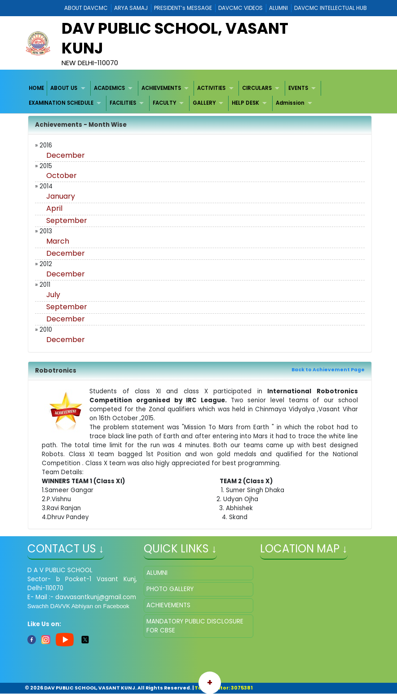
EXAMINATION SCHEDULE (61, 103)
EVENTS (298, 88)
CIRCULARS (257, 88)
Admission (290, 103)
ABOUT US (63, 88)
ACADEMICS (109, 88)
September (66, 220)
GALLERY (204, 103)
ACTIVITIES (211, 88)
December (65, 155)
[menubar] (199, 96)
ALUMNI (278, 8)
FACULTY (164, 103)
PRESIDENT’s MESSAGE (183, 8)
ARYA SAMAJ (131, 8)
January (60, 196)
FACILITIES (123, 103)
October (61, 175)
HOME (36, 88)
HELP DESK (245, 103)
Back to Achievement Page (328, 369)
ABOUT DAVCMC (86, 8)
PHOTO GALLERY (170, 589)
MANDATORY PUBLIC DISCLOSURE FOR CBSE (194, 626)
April (54, 208)
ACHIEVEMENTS (161, 88)
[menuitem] (37, 88)
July (53, 294)
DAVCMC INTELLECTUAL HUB (330, 8)
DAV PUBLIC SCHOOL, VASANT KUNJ (175, 38)
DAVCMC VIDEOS (240, 8)
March (57, 241)
